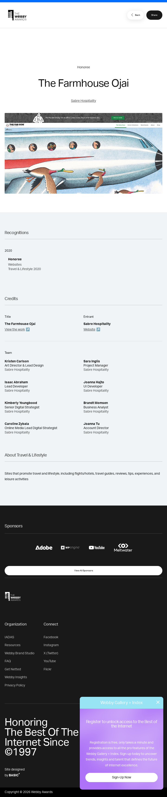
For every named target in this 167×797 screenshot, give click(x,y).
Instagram (51, 645)
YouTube (50, 661)
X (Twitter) (51, 653)
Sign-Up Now (121, 777)
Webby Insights (16, 677)
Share (154, 15)
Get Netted (13, 669)
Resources (12, 645)
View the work (15, 329)
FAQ (8, 661)
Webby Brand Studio (19, 653)
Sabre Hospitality (83, 101)
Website (89, 329)
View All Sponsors (83, 570)
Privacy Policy (15, 685)
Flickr (47, 669)
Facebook (51, 637)
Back (135, 15)
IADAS (9, 637)
